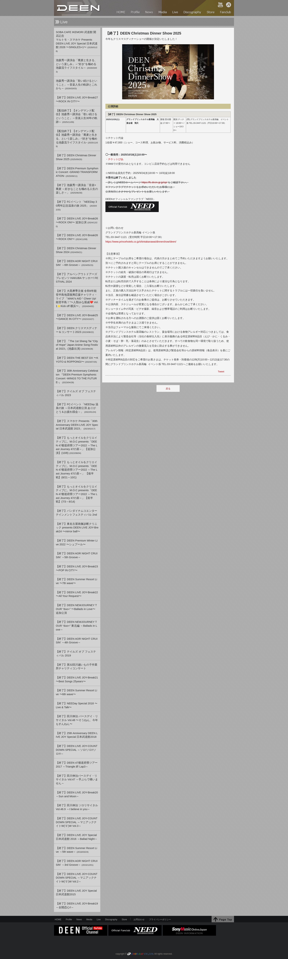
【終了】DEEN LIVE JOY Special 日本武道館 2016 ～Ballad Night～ (76, 837)
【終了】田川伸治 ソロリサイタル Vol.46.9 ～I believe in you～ (77, 807)
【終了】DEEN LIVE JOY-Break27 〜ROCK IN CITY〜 (77, 99)
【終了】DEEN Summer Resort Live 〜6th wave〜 (76, 692)
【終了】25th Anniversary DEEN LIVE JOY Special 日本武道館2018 (77, 735)
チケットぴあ (115, 159)
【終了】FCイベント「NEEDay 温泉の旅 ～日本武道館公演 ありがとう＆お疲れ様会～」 (77, 408)
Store (124, 919)
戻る (168, 388)
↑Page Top (223, 919)
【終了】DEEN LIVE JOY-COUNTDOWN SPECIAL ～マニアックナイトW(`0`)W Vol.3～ (77, 822)
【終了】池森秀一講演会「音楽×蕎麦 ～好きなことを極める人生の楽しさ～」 (77, 189)
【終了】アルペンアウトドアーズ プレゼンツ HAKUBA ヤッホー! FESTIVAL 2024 (77, 278)
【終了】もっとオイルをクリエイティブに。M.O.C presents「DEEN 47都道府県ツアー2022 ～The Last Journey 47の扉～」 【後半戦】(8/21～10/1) (76, 470)
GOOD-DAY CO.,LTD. (140, 954)
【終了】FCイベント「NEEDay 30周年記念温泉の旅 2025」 (76, 205)
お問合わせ (139, 919)
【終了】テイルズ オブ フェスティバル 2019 (76, 653)
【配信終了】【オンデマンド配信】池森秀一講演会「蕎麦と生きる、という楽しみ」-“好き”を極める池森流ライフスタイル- (77, 139)
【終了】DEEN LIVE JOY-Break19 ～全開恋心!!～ (77, 905)
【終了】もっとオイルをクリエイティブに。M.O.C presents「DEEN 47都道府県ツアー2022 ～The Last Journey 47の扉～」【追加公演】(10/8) (76, 445)
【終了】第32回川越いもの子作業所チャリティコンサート (76, 666)
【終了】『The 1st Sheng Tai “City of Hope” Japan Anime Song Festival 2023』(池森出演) (77, 345)
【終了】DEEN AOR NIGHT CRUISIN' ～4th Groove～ (77, 640)
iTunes (228, 4)
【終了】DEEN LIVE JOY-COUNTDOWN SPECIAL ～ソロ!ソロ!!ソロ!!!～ (77, 750)
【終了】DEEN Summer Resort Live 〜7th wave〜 (76, 581)
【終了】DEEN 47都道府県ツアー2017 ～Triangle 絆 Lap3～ (77, 764)
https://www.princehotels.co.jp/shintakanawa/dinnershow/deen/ (140, 241)
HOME (79, 8)
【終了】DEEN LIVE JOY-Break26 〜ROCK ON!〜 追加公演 (77, 222)
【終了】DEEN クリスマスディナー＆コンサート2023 (76, 330)
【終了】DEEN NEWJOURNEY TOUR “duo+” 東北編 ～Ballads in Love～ (76, 625)
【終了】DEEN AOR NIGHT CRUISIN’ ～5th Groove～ (77, 555)
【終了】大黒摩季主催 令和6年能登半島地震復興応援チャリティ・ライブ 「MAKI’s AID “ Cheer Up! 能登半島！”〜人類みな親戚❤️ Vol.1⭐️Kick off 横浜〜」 (77, 298)
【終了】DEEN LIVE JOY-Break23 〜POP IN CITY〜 (77, 568)
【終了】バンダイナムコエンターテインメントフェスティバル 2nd (76, 512)
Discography (111, 919)
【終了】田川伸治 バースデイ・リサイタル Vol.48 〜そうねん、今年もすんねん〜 (77, 720)
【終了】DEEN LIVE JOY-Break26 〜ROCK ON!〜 (77, 237)
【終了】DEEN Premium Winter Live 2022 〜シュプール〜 (77, 542)
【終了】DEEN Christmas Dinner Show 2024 (76, 250)
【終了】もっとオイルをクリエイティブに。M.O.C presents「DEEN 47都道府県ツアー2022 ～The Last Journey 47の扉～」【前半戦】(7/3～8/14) (76, 494)
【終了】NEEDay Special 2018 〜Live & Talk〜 (76, 705)
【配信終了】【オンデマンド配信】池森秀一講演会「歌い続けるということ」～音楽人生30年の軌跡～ (76, 116)
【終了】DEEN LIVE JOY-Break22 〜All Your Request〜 (77, 594)
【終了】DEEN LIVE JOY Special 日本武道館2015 (76, 892)
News (79, 919)
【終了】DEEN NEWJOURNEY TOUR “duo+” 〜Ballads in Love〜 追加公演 (76, 609)
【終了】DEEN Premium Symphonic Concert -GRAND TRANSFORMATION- (77, 172)
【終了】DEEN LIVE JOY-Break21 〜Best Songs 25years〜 (77, 679)
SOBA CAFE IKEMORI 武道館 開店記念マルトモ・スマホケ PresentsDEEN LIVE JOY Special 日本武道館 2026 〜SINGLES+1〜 (77, 42)
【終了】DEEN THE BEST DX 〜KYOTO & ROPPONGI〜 (77, 359)
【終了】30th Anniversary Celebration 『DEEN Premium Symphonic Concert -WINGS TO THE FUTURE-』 (77, 376)
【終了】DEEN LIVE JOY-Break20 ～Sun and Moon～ (77, 794)
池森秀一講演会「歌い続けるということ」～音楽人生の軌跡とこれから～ (76, 84)
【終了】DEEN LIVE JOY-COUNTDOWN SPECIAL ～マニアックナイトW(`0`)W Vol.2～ (77, 878)
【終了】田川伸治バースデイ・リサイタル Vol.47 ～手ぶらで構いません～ (77, 779)
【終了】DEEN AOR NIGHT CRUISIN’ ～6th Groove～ (77, 263)
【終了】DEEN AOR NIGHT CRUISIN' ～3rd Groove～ (77, 862)
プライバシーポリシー (160, 919)
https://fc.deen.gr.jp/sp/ (154, 182)
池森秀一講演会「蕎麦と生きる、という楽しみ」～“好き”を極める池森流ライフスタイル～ (76, 66)
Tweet (221, 371)
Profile (69, 919)
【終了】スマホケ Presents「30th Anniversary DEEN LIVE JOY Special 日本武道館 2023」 (77, 425)
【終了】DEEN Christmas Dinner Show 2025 (76, 157)
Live (99, 919)
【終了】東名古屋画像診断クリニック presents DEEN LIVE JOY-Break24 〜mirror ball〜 (77, 527)
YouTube (220, 4)
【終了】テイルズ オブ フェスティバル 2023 (76, 393)
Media (89, 919)
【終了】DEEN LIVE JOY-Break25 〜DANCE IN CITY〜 (77, 317)
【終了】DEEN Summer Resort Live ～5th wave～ (76, 850)
